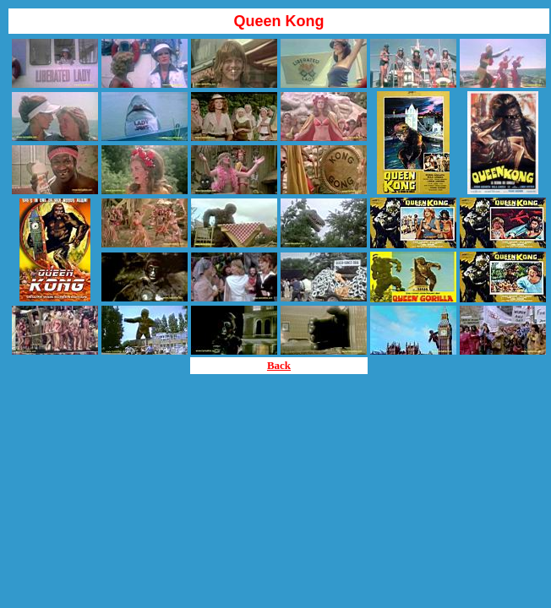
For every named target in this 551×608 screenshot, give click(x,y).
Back (279, 365)
